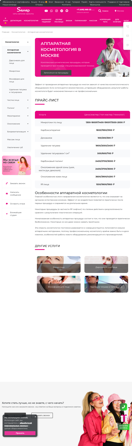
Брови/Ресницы (59, 20)
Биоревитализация (15, 131)
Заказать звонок (83, 12)
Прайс (84, 2)
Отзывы (39, 4)
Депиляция (15, 21)
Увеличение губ (15, 147)
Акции (34, 2)
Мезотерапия (13, 116)
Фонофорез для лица (16, 80)
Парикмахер (81, 21)
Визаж (69, 21)
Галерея (76, 2)
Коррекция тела (105, 20)
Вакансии (59, 2)
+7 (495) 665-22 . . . (85, 9)
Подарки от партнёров (118, 2)
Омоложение (13, 124)
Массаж (93, 21)
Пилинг (11, 108)
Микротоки (14, 71)
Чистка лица (13, 100)
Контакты (66, 4)
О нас (68, 2)
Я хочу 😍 (43, 2)
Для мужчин (117, 20)
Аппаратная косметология (14, 51)
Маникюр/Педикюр (46, 20)
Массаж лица (13, 139)
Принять (20, 433)
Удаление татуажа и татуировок (18, 90)
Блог (51, 2)
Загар (126, 21)
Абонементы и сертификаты (16, 2)
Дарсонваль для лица (16, 61)
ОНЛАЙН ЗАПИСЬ (123, 427)
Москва (120, 11)
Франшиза (95, 4)
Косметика (124, 4)
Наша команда (9, 4)
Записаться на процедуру (56, 73)
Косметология (31, 21)
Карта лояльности (97, 2)
